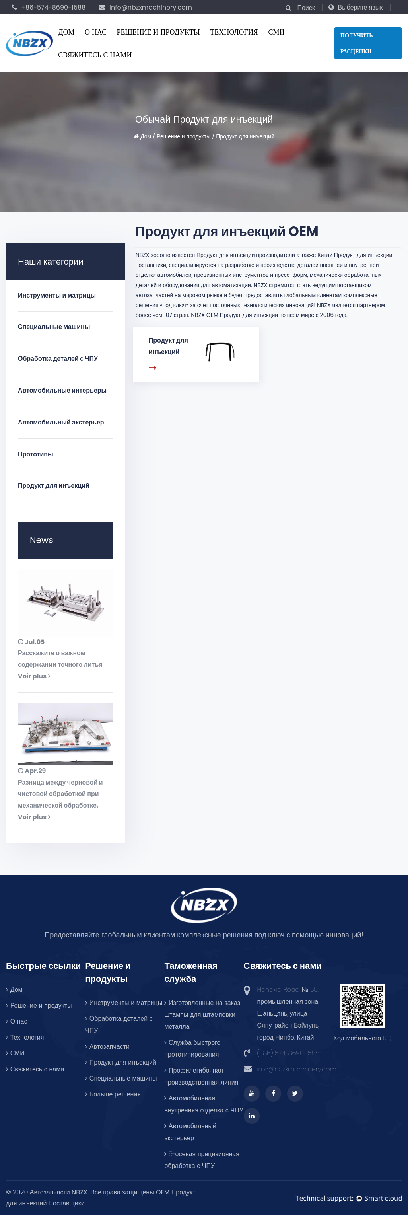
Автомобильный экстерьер (61, 422)
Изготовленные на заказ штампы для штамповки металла (202, 1014)
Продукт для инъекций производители (245, 255)
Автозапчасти (107, 1046)
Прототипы (35, 454)
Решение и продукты (158, 32)
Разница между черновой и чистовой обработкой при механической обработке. (60, 794)
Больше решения (113, 1094)
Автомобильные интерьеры (62, 390)
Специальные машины (54, 326)
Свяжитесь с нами (95, 55)
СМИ (276, 32)
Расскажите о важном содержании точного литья (60, 658)
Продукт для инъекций (53, 485)
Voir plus (34, 676)
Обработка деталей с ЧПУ (58, 358)
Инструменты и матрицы (57, 295)
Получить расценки (356, 43)
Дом (66, 32)
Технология (234, 32)
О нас (96, 32)
